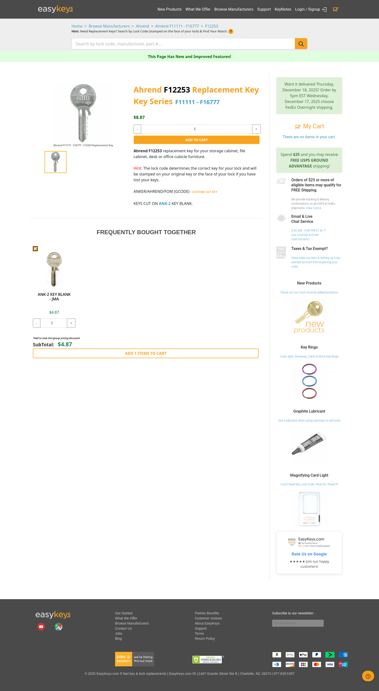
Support (264, 9)
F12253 (211, 26)
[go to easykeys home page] (53, 614)
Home (77, 26)
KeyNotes (283, 9)
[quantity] (196, 128)
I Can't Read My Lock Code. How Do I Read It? (309, 483)
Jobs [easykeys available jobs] (118, 633)
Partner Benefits (207, 612)
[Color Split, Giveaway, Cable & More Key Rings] (309, 380)
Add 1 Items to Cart (145, 352)
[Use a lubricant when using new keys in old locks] (309, 444)
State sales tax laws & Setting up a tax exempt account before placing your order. (315, 261)
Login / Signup (311, 9)
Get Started (123, 612)
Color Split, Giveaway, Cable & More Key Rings (309, 355)
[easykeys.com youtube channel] (41, 625)
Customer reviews (208, 617)
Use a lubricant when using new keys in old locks (309, 419)
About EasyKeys (207, 623)
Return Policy (205, 638)
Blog (118, 638)
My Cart (309, 125)
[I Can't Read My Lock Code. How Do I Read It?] (309, 508)
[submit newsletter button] (325, 622)
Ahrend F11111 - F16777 (177, 26)
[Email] (298, 622)
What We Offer (198, 9)
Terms (199, 633)
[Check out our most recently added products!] (309, 316)
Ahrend (142, 26)
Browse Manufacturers (234, 9)
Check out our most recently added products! (309, 291)
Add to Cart (196, 139)
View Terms (313, 207)
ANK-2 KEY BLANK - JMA (54, 296)
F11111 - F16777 (197, 101)
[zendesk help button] (368, 676)
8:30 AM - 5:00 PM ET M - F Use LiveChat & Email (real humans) (308, 234)
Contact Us (123, 628)
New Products (169, 9)
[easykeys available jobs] (134, 658)
